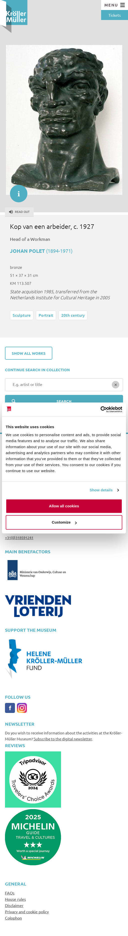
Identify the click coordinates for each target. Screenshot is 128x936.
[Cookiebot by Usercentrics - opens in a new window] (100, 409)
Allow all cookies (64, 506)
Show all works (29, 353)
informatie (16, 191)
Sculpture (22, 315)
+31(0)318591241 (19, 537)
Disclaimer (14, 905)
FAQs (9, 892)
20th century (73, 315)
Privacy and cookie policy (27, 911)
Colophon (13, 917)
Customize (64, 522)
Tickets (114, 14)
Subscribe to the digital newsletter (63, 738)
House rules (15, 899)
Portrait (46, 315)
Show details (101, 490)
